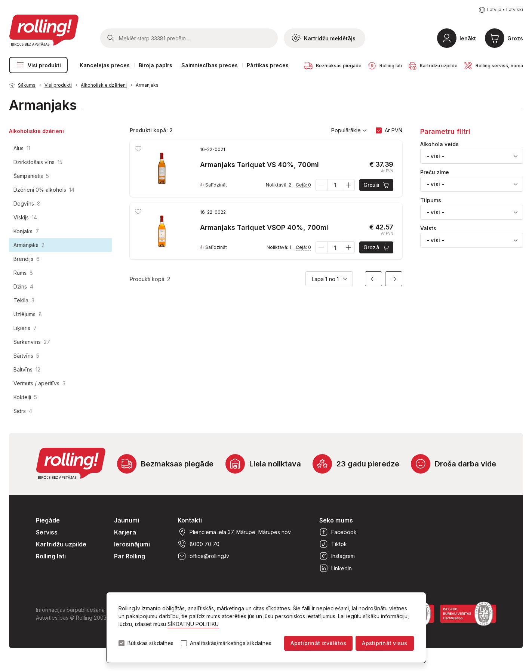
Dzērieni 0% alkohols (43, 190)
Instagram (337, 556)
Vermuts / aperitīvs (39, 383)
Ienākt (467, 38)
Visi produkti (38, 65)
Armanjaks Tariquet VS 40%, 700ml (259, 165)
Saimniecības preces (209, 65)
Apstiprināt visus (384, 643)
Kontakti (190, 520)
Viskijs (25, 217)
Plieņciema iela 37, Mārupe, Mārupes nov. (235, 532)
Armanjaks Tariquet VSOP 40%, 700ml (264, 227)
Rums (23, 272)
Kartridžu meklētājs (324, 38)
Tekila (23, 300)
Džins (23, 286)
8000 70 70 (198, 544)
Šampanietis (31, 176)
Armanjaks (147, 85)
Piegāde (48, 520)
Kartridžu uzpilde (61, 544)
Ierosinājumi (132, 544)
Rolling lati (51, 556)
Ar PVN (393, 130)
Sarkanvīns (31, 342)
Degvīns (26, 203)
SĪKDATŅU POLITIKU (193, 624)
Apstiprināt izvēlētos (318, 643)
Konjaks (26, 231)
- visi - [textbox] (435, 156)
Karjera (125, 532)
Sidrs (22, 411)
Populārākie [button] (349, 130)
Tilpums (430, 200)
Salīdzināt (213, 185)
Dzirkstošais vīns (37, 162)
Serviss (47, 532)
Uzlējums (27, 314)
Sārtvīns (26, 355)
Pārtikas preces (268, 65)
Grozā (376, 185)
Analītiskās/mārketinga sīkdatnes (230, 643)
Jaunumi (126, 520)
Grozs (515, 38)
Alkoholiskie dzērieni (104, 85)
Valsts (428, 228)
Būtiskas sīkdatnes (150, 643)
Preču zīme (434, 172)
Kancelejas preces (105, 65)
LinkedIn (335, 568)
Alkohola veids (439, 144)
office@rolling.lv (203, 556)
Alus (21, 148)
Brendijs (26, 259)
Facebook (338, 532)
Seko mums (336, 520)
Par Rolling (129, 556)
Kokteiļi (25, 397)
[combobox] (471, 156)
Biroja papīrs (155, 65)
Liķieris (25, 328)
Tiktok (333, 544)
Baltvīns (26, 369)
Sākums (27, 85)
